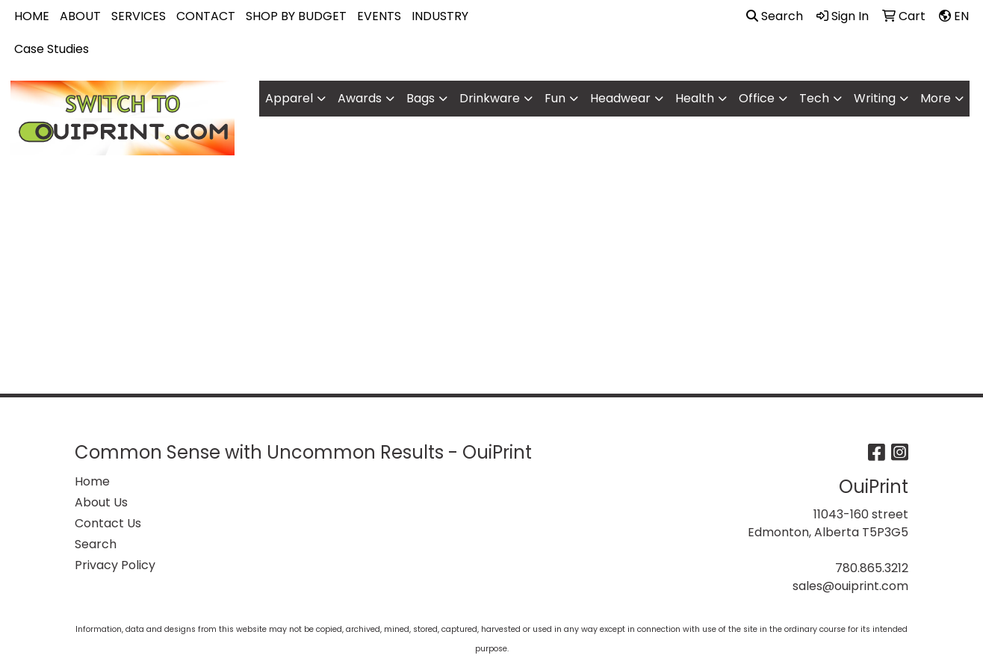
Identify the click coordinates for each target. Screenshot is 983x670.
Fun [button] (555, 98)
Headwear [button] (620, 98)
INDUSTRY (440, 16)
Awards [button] (360, 98)
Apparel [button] (289, 98)
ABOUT (80, 16)
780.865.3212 (871, 568)
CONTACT (205, 16)
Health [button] (694, 98)
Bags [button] (420, 98)
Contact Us (108, 523)
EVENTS (379, 16)
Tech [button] (814, 98)
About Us (101, 502)
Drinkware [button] (489, 98)
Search (774, 16)
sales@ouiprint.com (850, 586)
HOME (31, 16)
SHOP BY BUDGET (296, 16)
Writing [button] (875, 98)
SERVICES (138, 16)
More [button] (935, 98)
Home (92, 481)
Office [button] (757, 98)
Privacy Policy (115, 565)
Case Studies (51, 49)
